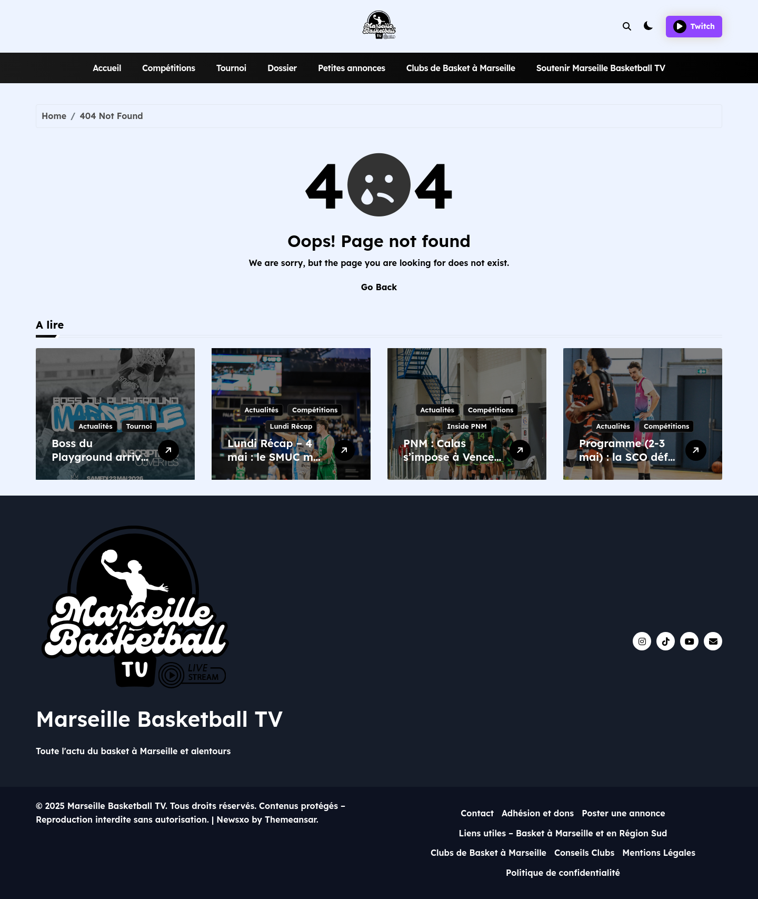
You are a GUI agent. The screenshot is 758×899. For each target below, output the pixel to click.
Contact (477, 813)
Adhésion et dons (538, 813)
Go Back (379, 287)
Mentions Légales (658, 852)
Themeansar (290, 819)
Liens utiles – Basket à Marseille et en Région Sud (562, 833)
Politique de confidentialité (563, 872)
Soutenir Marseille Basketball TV (600, 68)
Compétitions (168, 68)
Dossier (282, 68)
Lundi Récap (291, 426)
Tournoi (231, 68)
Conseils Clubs (584, 852)
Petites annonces (351, 68)
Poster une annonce (623, 813)
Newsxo (232, 819)
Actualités (95, 426)
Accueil (107, 68)
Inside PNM (467, 426)
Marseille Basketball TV (159, 719)
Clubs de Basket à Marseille (460, 68)
